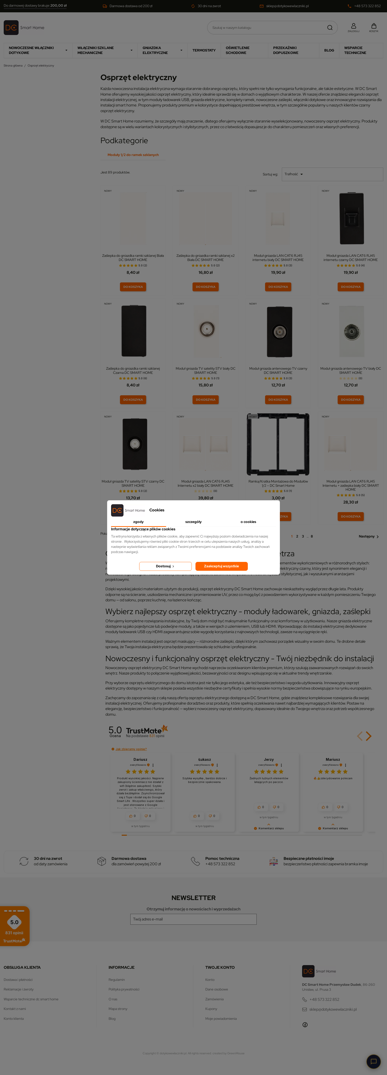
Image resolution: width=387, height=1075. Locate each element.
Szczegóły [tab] (193, 522)
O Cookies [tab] (248, 522)
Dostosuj (165, 566)
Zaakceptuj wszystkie (221, 566)
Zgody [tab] (138, 522)
